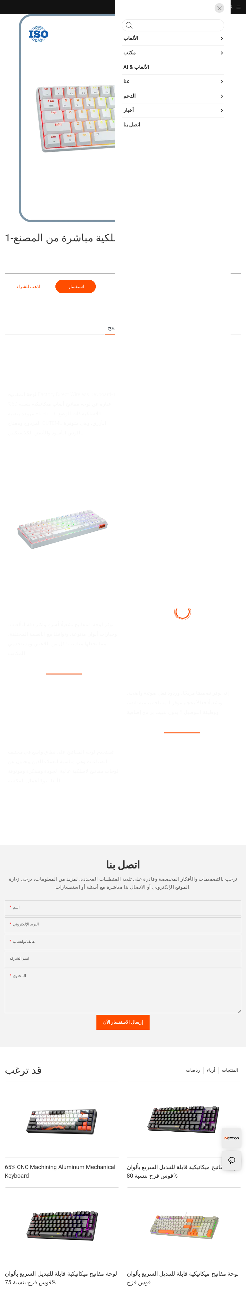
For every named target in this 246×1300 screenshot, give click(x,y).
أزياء (211, 1070)
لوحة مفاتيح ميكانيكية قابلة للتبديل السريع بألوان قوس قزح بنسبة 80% (183, 1171)
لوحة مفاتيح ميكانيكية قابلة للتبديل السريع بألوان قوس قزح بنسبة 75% (61, 1278)
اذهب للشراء (28, 286)
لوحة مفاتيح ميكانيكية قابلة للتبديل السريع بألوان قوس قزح (183, 1278)
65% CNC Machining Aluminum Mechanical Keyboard (60, 1171)
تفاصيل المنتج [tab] (123, 328)
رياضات (193, 1070)
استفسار (75, 286)
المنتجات (230, 1070)
